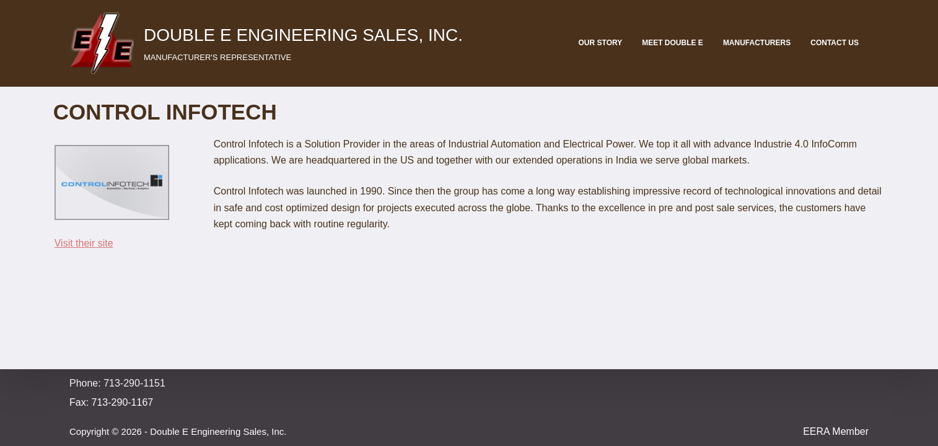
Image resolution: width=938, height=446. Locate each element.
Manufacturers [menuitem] (757, 42)
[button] (101, 43)
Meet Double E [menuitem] (672, 42)
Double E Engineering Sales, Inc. (303, 35)
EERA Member (836, 431)
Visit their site (84, 243)
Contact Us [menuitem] (834, 42)
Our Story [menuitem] (601, 42)
